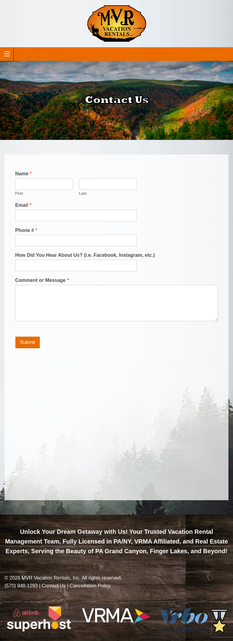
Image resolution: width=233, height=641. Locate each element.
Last (82, 193)
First (19, 193)
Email (23, 205)
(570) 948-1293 (21, 585)
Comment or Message (42, 280)
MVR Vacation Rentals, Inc (50, 577)
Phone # (26, 230)
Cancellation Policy (90, 585)
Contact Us (54, 585)
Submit (27, 342)
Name (23, 173)
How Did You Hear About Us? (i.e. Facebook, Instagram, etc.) (85, 255)
